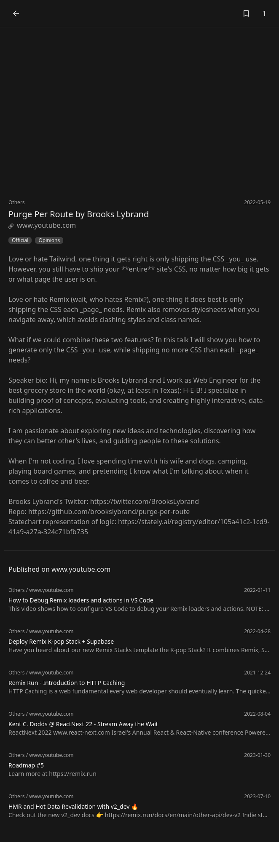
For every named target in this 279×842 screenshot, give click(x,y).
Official (20, 240)
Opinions (49, 240)
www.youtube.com (42, 225)
